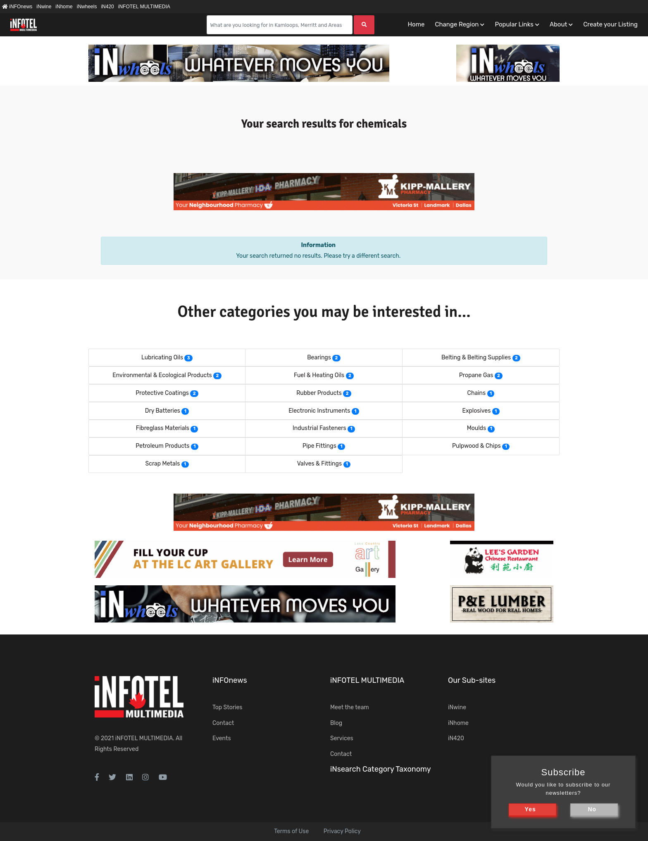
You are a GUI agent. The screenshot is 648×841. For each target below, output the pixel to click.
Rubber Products (319, 393)
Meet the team (349, 707)
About (558, 24)
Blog (336, 723)
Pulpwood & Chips (476, 445)
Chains (476, 393)
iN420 (107, 7)
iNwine (43, 7)
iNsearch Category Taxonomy (380, 769)
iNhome (63, 7)
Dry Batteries (162, 410)
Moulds (476, 428)
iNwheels (87, 7)
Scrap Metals (162, 463)
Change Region (457, 24)
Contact (223, 723)
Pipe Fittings (319, 445)
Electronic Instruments (319, 410)
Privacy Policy (342, 831)
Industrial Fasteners (319, 428)
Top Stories (227, 707)
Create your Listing (610, 24)
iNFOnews (17, 7)
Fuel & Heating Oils (319, 375)
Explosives (476, 410)
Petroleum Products (162, 445)
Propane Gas (476, 375)
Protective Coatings (162, 393)
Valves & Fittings (319, 463)
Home (415, 24)
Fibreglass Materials (162, 428)
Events (221, 738)
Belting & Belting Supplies (476, 357)
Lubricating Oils (162, 357)
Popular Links (514, 24)
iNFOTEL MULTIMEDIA (144, 7)
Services (341, 738)
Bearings (319, 357)
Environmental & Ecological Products (162, 375)
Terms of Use (291, 831)
